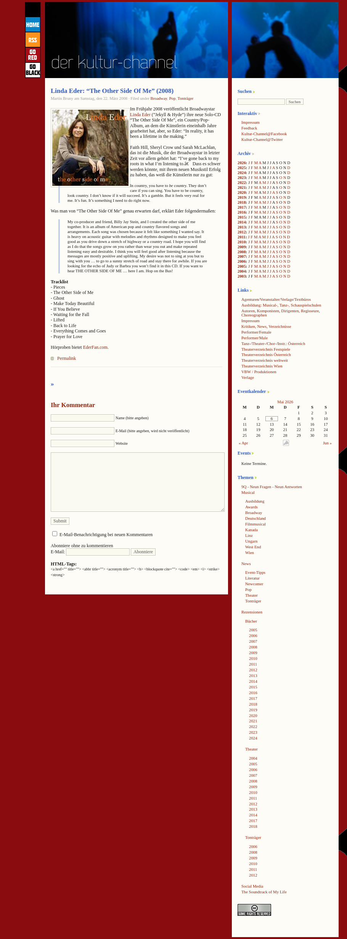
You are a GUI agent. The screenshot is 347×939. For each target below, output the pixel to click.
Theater (251, 595)
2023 (242, 177)
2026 (242, 162)
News (246, 563)
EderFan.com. (96, 347)
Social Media (252, 886)
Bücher (251, 621)
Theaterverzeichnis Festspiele (265, 349)
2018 (242, 202)
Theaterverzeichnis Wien (262, 366)
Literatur (252, 578)
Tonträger (186, 98)
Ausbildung (254, 501)
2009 (242, 246)
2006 (242, 261)
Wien (249, 552)
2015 (242, 217)
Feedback (249, 128)
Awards (251, 507)
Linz (249, 535)
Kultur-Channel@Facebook (264, 133)
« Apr (243, 443)
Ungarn (251, 541)
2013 (242, 227)
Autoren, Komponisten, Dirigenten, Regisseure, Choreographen (280, 312)
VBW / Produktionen (258, 371)
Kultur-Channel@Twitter (262, 139)
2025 (242, 167)
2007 (242, 256)
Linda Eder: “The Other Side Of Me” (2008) (112, 90)
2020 (242, 192)
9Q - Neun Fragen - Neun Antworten (271, 486)
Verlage (247, 377)
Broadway (158, 98)
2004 (242, 271)
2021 (242, 187)
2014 (242, 222)
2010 (242, 242)
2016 (242, 212)
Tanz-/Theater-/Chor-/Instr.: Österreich (273, 343)
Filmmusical (255, 524)
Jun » (327, 443)
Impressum (250, 122)
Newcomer (254, 583)
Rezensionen (251, 612)
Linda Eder (140, 114)
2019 (242, 197)
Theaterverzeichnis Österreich (266, 354)
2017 (242, 207)
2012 (242, 232)
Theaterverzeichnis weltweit (264, 360)
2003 (242, 276)
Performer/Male (254, 337)
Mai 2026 (285, 401)
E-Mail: (90, 551)
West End (253, 547)
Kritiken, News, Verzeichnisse (266, 326)
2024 (242, 172)
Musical (248, 492)
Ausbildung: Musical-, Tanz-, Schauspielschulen (281, 305)
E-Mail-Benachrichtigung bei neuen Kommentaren (106, 534)
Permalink (66, 358)
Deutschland (255, 518)
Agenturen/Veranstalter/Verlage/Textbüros (276, 299)
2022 (242, 182)
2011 (242, 237)
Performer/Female (256, 332)
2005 (242, 266)
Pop (172, 98)
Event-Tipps (255, 572)
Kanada (251, 529)
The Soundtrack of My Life (264, 891)
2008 (242, 251)
